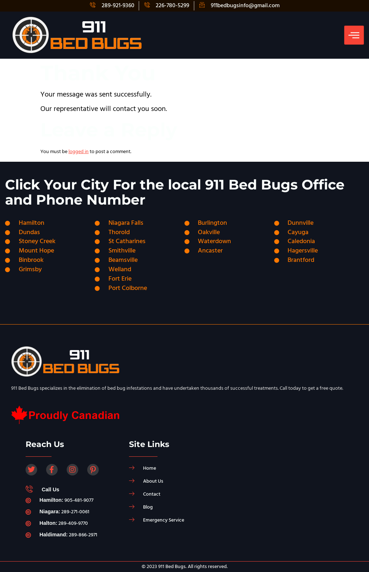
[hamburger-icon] (354, 35)
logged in (78, 151)
